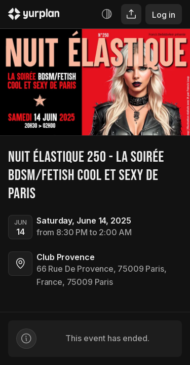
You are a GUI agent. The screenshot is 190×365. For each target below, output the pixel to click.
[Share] (131, 14)
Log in (163, 15)
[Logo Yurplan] (34, 15)
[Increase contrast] (107, 14)
